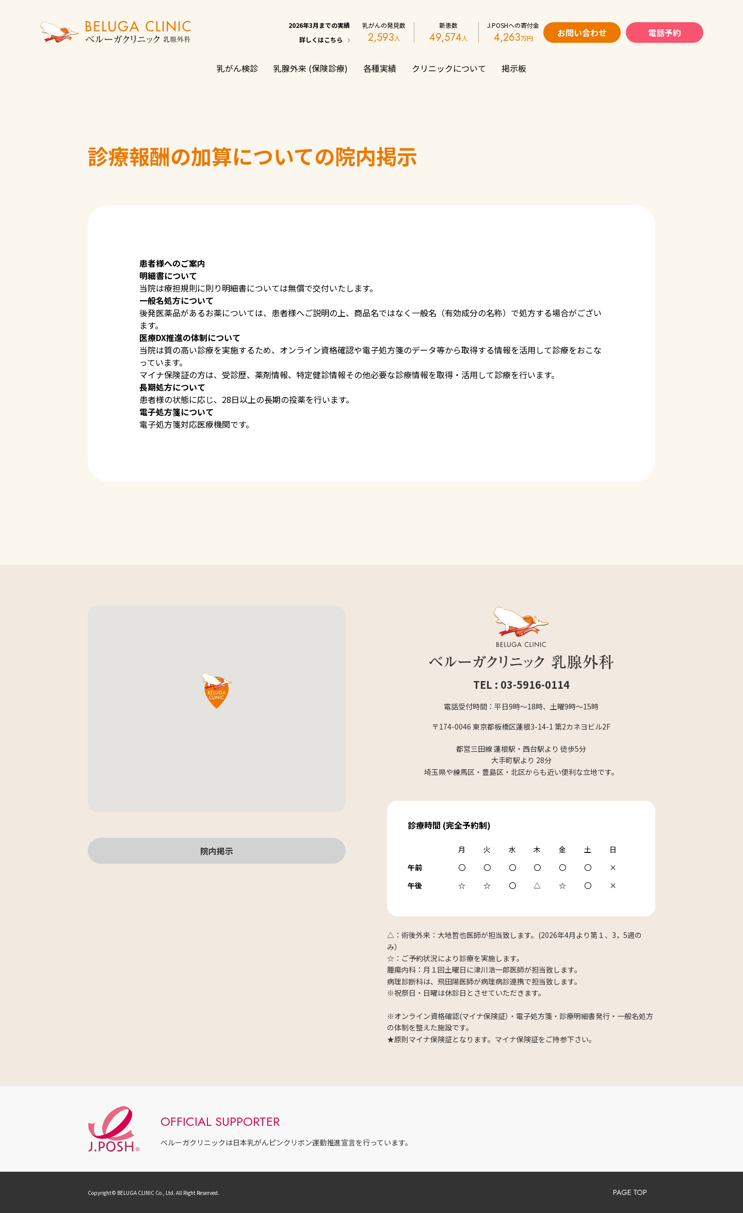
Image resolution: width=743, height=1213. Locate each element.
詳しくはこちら (321, 40)
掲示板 (514, 68)
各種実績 (379, 68)
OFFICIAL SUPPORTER (220, 1121)
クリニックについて (449, 68)
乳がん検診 (237, 68)
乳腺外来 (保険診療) (310, 68)
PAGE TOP (630, 1192)
